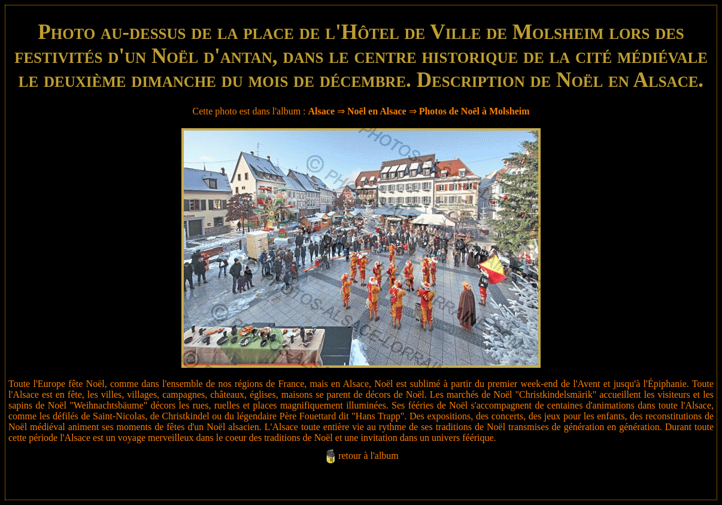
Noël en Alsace (376, 111)
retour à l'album (368, 455)
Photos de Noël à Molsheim (474, 111)
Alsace (321, 111)
